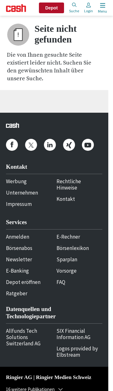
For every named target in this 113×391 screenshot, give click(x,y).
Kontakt (65, 199)
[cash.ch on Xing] (69, 145)
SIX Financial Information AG (73, 334)
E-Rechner (68, 236)
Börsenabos (19, 248)
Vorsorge (66, 270)
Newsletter (19, 259)
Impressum (19, 204)
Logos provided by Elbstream (77, 351)
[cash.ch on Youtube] (88, 145)
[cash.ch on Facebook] (12, 145)
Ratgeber (16, 293)
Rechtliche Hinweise (68, 184)
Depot (51, 7)
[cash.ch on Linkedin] (50, 145)
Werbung (16, 181)
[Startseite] (16, 8)
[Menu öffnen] (102, 8)
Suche (74, 7)
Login (88, 7)
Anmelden (17, 236)
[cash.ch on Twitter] (31, 145)
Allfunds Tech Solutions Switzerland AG (23, 337)
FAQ (60, 282)
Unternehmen (22, 192)
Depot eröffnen (23, 282)
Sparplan (66, 259)
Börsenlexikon (72, 248)
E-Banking (17, 270)
